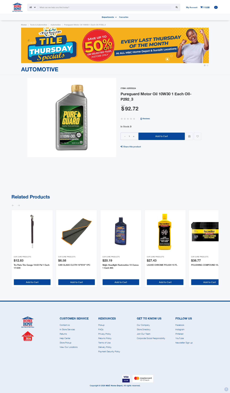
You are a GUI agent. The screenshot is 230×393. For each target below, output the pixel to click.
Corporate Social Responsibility (151, 338)
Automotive (56, 25)
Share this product (131, 146)
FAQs (100, 329)
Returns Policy (104, 338)
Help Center (65, 338)
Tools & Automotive (38, 25)
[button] (205, 65)
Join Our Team (143, 334)
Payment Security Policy (109, 351)
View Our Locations (69, 347)
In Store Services (67, 329)
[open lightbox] (71, 117)
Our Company (143, 325)
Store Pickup (65, 342)
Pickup (101, 325)
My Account (191, 7)
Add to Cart (161, 136)
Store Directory (143, 329)
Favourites (123, 17)
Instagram (179, 329)
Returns (63, 334)
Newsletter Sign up (184, 342)
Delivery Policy (104, 347)
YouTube (179, 338)
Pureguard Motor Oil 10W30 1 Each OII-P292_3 (85, 25)
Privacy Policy (104, 334)
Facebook (179, 325)
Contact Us (65, 325)
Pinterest (179, 334)
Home (24, 25)
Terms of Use (104, 342)
